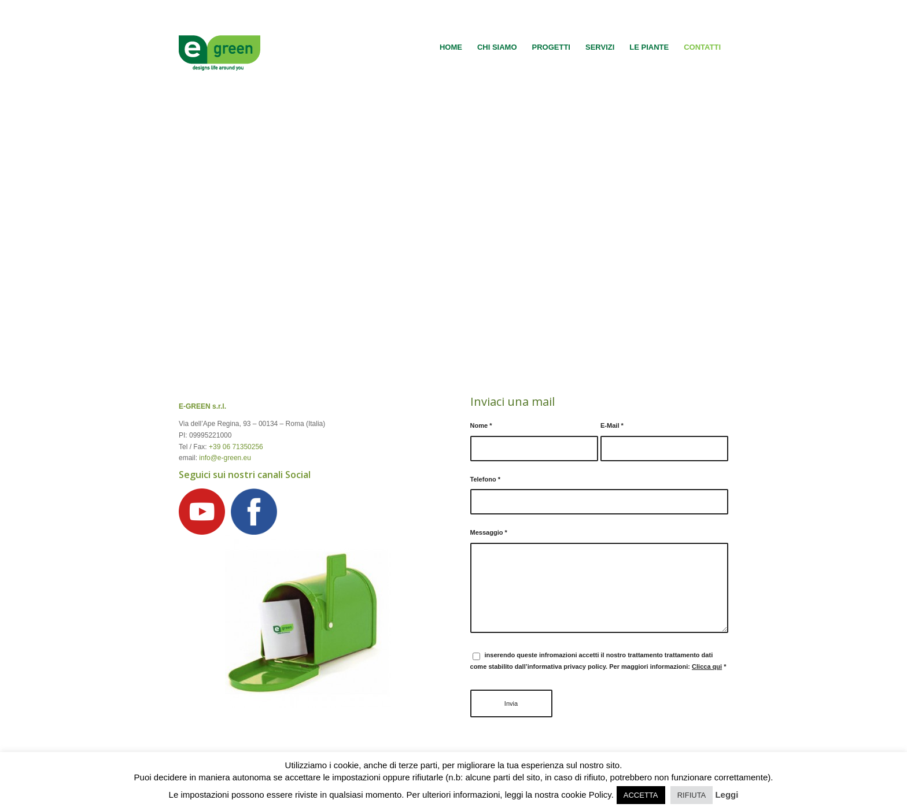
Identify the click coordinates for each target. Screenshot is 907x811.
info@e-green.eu (225, 458)
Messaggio (488, 532)
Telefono (485, 479)
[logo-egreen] (219, 47)
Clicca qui (707, 666)
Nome (481, 425)
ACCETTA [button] (641, 795)
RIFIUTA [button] (691, 795)
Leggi (726, 794)
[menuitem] (451, 47)
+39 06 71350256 (236, 447)
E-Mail (612, 425)
